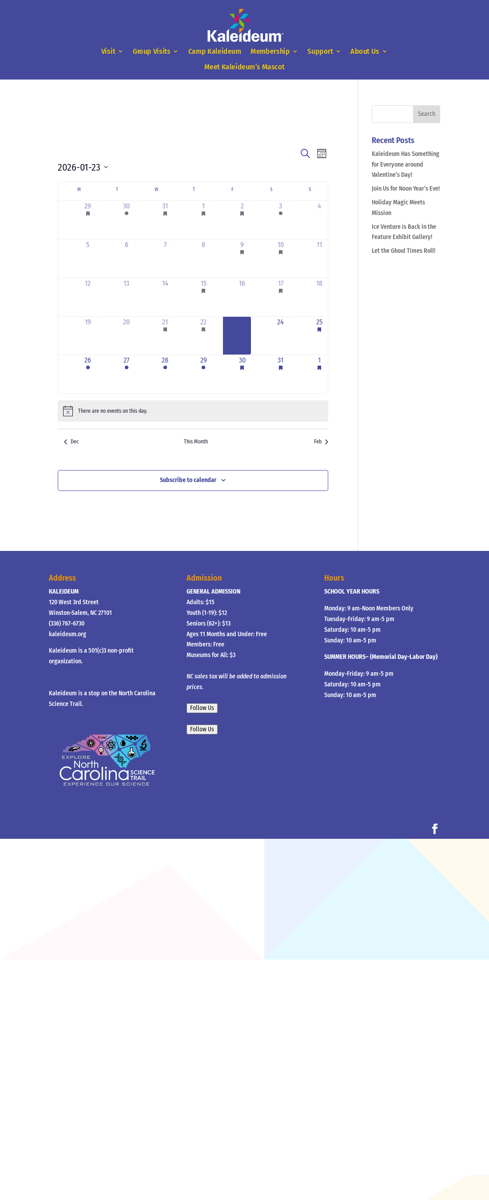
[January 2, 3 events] (242, 220)
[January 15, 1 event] (203, 297)
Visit (108, 52)
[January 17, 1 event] (281, 297)
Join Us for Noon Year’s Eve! (406, 188)
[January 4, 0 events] (319, 220)
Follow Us (202, 708)
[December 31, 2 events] (165, 220)
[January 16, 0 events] (242, 297)
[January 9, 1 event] (242, 258)
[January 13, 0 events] (126, 297)
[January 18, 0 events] (319, 297)
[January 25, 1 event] (319, 336)
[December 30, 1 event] (126, 220)
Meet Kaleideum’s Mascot (244, 67)
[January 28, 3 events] (165, 374)
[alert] (193, 411)
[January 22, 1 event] (203, 336)
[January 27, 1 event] (126, 374)
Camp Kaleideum (215, 52)
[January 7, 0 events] (165, 258)
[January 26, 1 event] (88, 374)
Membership (270, 52)
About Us (364, 52)
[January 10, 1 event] (281, 258)
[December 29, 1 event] (88, 220)
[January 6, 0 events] (126, 258)
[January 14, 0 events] (165, 297)
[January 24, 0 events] (281, 336)
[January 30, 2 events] (242, 374)
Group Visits (152, 52)
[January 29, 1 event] (203, 374)
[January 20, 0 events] (126, 336)
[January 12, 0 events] (88, 297)
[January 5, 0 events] (88, 258)
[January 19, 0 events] (88, 336)
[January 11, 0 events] (319, 258)
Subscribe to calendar (188, 480)
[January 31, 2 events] (281, 374)
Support (320, 52)
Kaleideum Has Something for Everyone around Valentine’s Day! (405, 164)
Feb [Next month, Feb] (321, 442)
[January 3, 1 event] (281, 220)
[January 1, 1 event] (203, 220)
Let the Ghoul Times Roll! (403, 251)
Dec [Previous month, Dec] (71, 442)
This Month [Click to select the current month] (196, 442)
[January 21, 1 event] (165, 336)
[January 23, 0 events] (242, 336)
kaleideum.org (67, 634)
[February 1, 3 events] (319, 374)
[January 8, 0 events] (203, 258)
